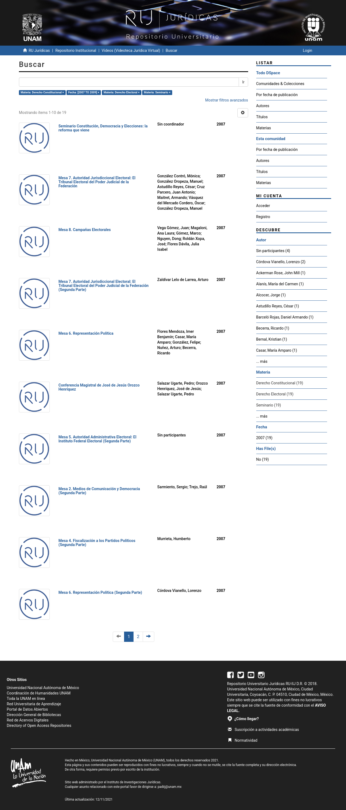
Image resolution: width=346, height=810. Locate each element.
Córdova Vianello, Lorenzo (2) (281, 262)
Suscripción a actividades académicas (263, 729)
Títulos (262, 117)
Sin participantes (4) (273, 251)
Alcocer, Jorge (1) (271, 295)
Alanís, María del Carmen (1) (280, 284)
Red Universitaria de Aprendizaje (34, 704)
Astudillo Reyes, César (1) (277, 306)
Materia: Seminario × (157, 92)
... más (262, 361)
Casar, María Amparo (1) (276, 350)
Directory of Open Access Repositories (39, 725)
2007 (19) (264, 438)
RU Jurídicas (39, 50)
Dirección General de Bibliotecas (34, 715)
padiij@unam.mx (170, 787)
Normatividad (242, 740)
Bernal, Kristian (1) (271, 339)
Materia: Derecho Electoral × (121, 92)
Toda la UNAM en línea (26, 698)
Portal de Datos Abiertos (27, 709)
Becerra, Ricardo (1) (272, 328)
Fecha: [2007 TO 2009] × (83, 92)
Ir (243, 82)
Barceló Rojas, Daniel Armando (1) (285, 317)
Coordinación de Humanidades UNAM (39, 693)
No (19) (262, 459)
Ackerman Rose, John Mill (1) (280, 273)
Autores (262, 106)
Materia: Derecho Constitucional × (42, 92)
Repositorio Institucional (75, 50)
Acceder (263, 206)
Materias (263, 128)
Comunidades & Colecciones (280, 84)
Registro (263, 217)
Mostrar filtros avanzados (226, 100)
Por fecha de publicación (277, 95)
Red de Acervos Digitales (27, 720)
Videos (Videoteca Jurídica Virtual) (131, 50)
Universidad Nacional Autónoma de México (43, 688)
